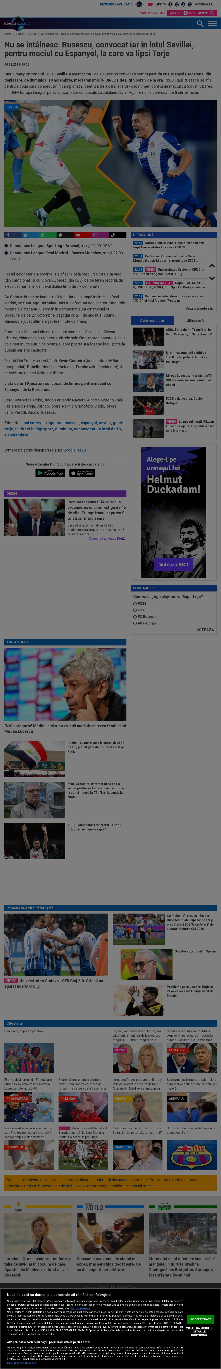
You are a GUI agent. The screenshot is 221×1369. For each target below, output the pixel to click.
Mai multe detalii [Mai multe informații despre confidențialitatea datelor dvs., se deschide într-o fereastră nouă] (80, 1308)
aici (144, 1323)
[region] (110, 1328)
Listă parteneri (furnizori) (22, 1363)
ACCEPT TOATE (200, 1319)
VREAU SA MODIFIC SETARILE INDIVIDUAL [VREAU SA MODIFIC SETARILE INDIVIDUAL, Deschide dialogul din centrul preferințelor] (199, 1331)
